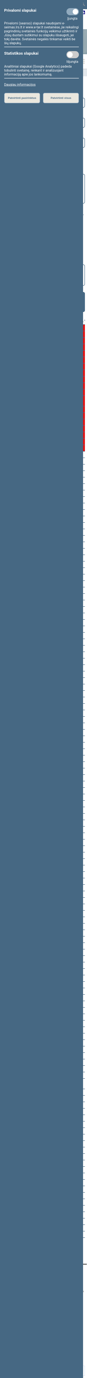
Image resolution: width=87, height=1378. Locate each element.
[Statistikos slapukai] (72, 54)
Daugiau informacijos (20, 85)
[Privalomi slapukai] (72, 11)
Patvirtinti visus (61, 97)
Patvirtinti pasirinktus (22, 97)
